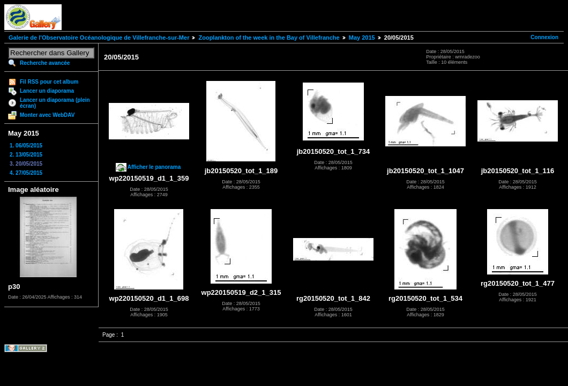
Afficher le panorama (154, 167)
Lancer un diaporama (47, 91)
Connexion (544, 37)
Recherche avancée (45, 63)
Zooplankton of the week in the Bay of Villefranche (268, 37)
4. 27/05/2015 (26, 173)
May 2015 (362, 37)
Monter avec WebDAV (47, 115)
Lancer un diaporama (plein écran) (55, 103)
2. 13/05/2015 (26, 155)
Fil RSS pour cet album (49, 82)
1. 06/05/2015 (26, 146)
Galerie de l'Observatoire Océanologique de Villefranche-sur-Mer (99, 37)
